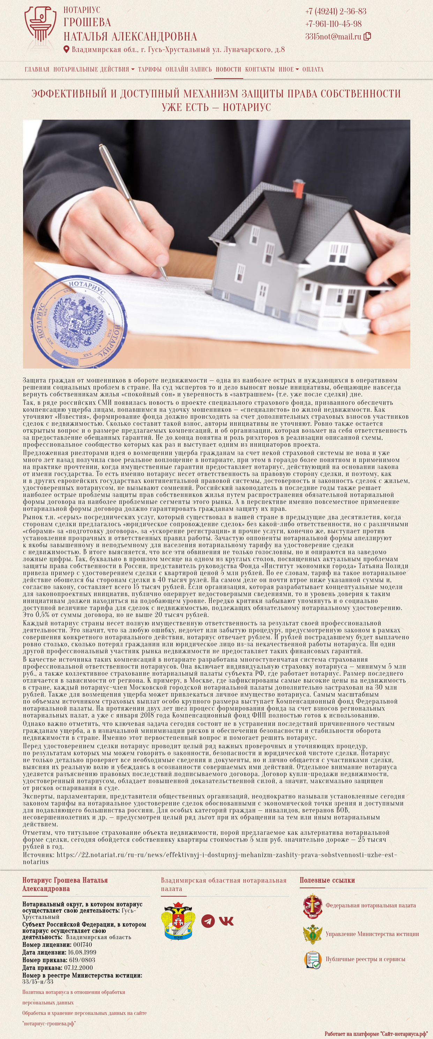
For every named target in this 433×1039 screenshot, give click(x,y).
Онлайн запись (189, 69)
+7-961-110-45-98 (334, 24)
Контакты (260, 69)
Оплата (313, 69)
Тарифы (150, 69)
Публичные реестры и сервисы (354, 959)
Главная (37, 69)
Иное (286, 69)
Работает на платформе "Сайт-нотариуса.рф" (376, 1034)
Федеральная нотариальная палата (359, 906)
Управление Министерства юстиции (361, 934)
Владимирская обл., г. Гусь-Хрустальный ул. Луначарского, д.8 (174, 49)
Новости (228, 69)
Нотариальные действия (91, 69)
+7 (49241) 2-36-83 (336, 11)
